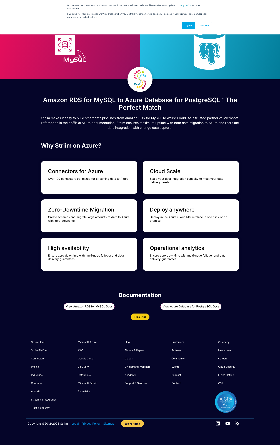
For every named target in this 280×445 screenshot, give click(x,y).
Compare (36, 392)
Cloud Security (226, 375)
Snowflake (84, 400)
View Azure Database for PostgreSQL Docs (191, 316)
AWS (81, 359)
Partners (176, 359)
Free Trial (140, 326)
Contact (176, 392)
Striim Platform (39, 359)
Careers (222, 367)
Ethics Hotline (226, 384)
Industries (36, 384)
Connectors (37, 367)
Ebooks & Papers (134, 359)
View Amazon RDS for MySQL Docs (89, 316)
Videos (129, 367)
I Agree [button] (188, 25)
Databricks (84, 384)
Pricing (35, 375)
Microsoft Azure (87, 351)
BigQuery (83, 375)
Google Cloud (86, 367)
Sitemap (108, 433)
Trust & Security (40, 417)
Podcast (176, 384)
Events (175, 375)
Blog (127, 351)
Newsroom (224, 359)
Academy (130, 384)
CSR (220, 392)
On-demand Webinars (137, 375)
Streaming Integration (43, 408)
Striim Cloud (38, 351)
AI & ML (35, 400)
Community (178, 367)
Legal (75, 433)
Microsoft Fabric (87, 392)
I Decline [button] (204, 25)
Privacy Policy (91, 433)
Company (223, 351)
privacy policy (184, 5)
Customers (177, 351)
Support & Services (136, 392)
